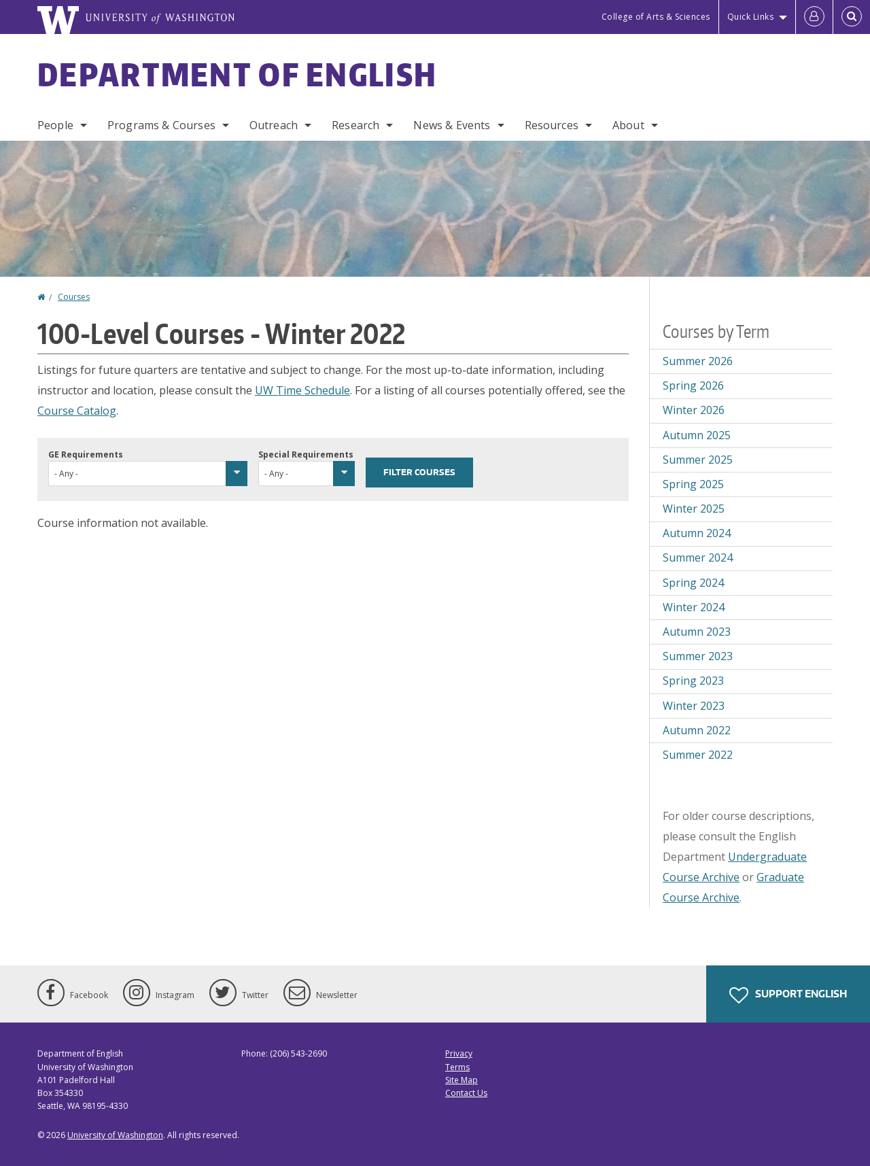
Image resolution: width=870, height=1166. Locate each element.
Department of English (237, 74)
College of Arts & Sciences (656, 16)
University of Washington (115, 1135)
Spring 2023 (693, 680)
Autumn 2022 (697, 730)
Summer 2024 (698, 557)
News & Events (451, 125)
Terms (457, 1067)
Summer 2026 (698, 361)
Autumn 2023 (697, 631)
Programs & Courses (161, 125)
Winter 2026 (694, 409)
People (55, 125)
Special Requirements (305, 454)
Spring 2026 (693, 385)
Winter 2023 (694, 705)
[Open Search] (851, 17)
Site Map (461, 1080)
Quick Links (750, 16)
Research (355, 125)
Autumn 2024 (697, 533)
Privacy (458, 1053)
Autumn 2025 (697, 435)
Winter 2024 (694, 607)
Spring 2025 (693, 484)
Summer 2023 (698, 656)
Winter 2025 (694, 508)
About (628, 125)
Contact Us (466, 1093)
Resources (551, 125)
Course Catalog (76, 410)
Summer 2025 (698, 459)
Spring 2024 (693, 582)
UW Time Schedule (302, 390)
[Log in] (814, 17)
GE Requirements (85, 454)
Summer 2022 (698, 754)
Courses (74, 297)
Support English (788, 995)
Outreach (273, 125)
